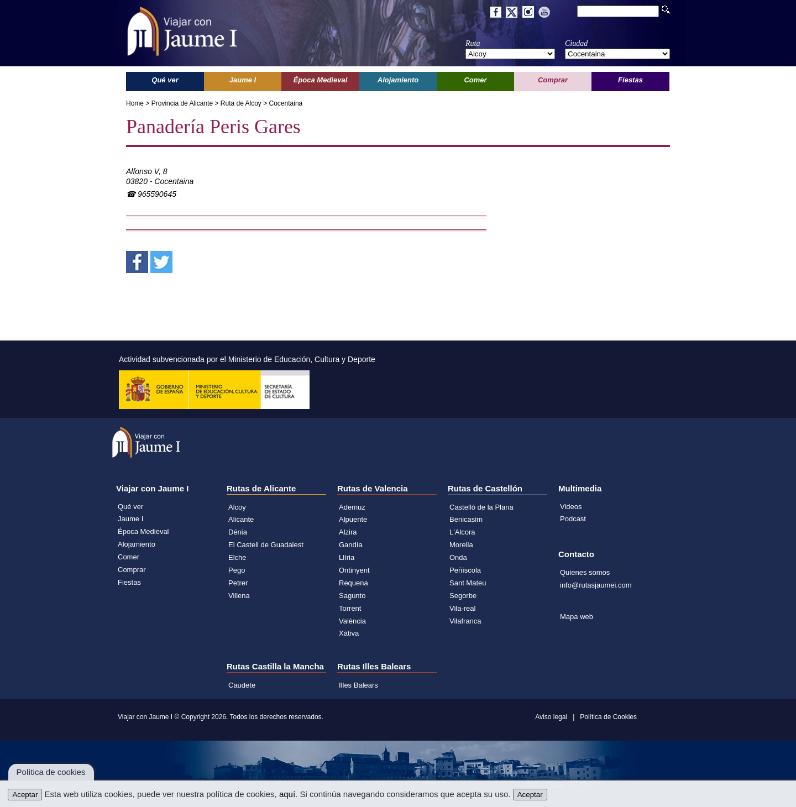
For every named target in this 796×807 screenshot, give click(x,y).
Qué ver (130, 506)
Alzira (348, 532)
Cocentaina (286, 103)
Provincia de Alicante (182, 103)
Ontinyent (354, 570)
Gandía (351, 545)
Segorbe (462, 595)
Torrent (350, 608)
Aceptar (25, 794)
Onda (458, 557)
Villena (239, 595)
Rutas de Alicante (261, 488)
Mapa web (576, 616)
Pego (236, 570)
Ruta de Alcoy (241, 103)
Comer (128, 557)
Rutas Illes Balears (374, 666)
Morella (461, 545)
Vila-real (462, 608)
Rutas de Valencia (372, 488)
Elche (237, 557)
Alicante (241, 519)
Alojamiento (136, 544)
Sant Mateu (467, 583)
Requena (353, 583)
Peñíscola (465, 570)
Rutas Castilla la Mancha (275, 666)
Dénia (237, 532)
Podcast (573, 519)
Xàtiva (349, 633)
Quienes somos (585, 572)
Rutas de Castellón (485, 488)
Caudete (241, 685)
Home (135, 103)
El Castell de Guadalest (265, 545)
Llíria (346, 557)
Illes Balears (358, 685)
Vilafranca (465, 621)
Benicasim (466, 519)
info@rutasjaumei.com (596, 585)
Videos (571, 506)
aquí (287, 794)
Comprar (132, 569)
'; (510, 54)
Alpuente (353, 519)
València (352, 621)
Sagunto (352, 595)
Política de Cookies (608, 717)
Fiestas (129, 582)
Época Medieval (143, 531)
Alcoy (237, 507)
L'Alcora (462, 532)
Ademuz (352, 507)
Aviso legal (551, 717)
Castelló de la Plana (481, 507)
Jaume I (130, 519)
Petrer (238, 583)
